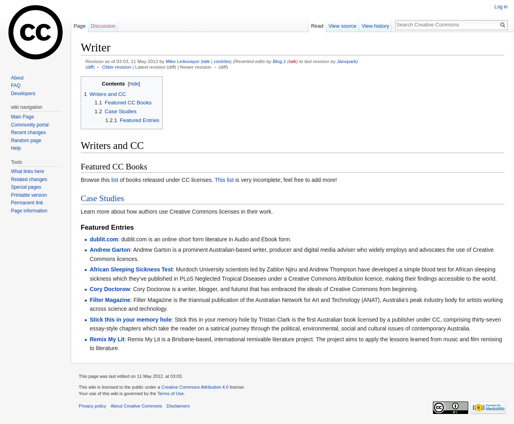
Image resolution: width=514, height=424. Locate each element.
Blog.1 (279, 61)
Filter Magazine (110, 300)
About (17, 78)
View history (375, 26)
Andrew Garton (110, 250)
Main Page (22, 117)
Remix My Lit (107, 339)
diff (90, 66)
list (114, 180)
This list (224, 180)
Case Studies (102, 198)
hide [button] (134, 84)
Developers (23, 93)
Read (317, 26)
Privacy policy (92, 406)
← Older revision (113, 66)
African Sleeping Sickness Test (131, 269)
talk (206, 61)
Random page (26, 140)
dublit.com (104, 239)
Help (16, 148)
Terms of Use (170, 393)
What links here (27, 171)
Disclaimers (178, 406)
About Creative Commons (136, 406)
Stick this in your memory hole (130, 319)
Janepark (346, 61)
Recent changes (28, 132)
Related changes (29, 179)
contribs (222, 61)
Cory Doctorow (110, 289)
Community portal (30, 125)
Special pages (26, 187)
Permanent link (27, 203)
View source (342, 26)
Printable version (29, 195)
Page (79, 26)
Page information (29, 211)
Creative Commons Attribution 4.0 (194, 387)
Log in (501, 7)
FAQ (15, 85)
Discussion (103, 26)
